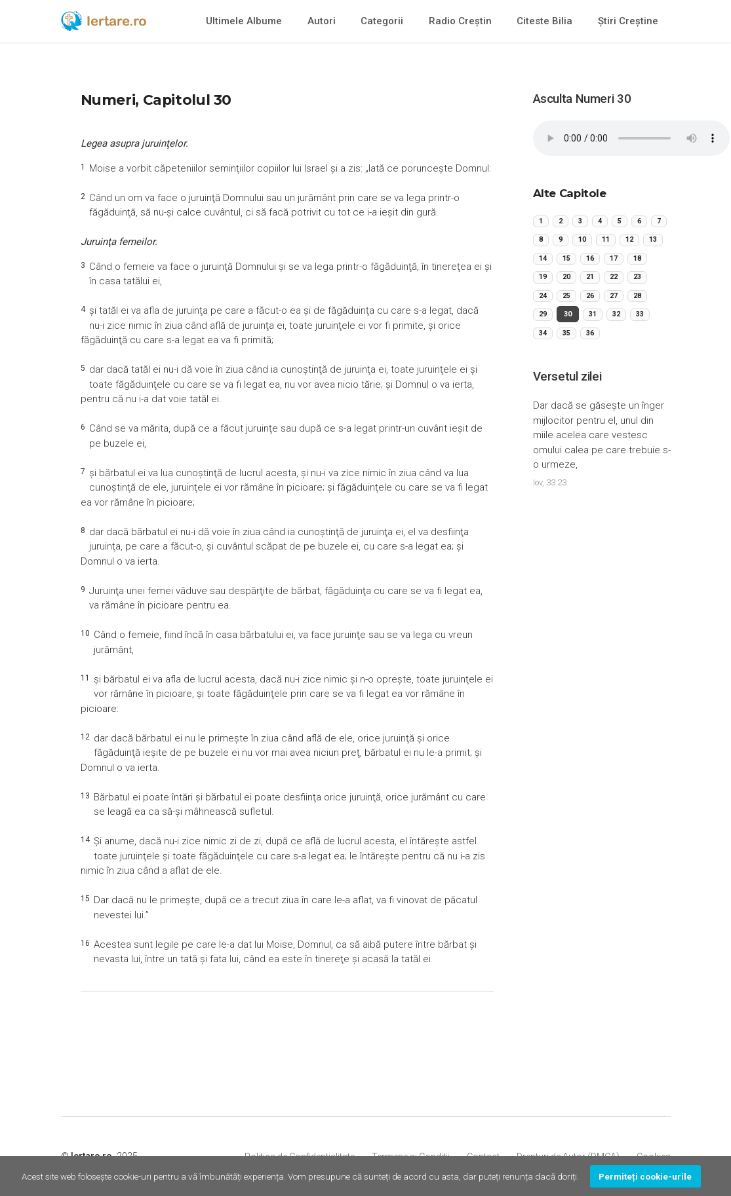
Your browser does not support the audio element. (631, 138)
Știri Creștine (628, 21)
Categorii (382, 21)
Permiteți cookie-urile (645, 1176)
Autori (321, 21)
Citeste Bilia (544, 21)
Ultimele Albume (244, 21)
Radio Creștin (460, 21)
